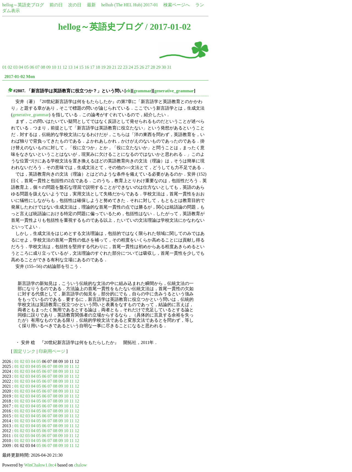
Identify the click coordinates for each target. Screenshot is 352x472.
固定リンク (24, 351)
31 (169, 67)
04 (21, 67)
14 (75, 67)
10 (54, 67)
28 (152, 67)
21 (114, 67)
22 (119, 67)
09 (48, 67)
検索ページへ (176, 4)
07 (37, 67)
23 (125, 67)
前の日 (56, 4)
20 (108, 67)
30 (163, 67)
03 (15, 67)
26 (141, 67)
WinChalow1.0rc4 (40, 465)
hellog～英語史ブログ (23, 4)
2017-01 (150, 4)
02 (10, 67)
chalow (80, 465)
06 (32, 67)
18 (97, 67)
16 (86, 67)
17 (92, 67)
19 (103, 67)
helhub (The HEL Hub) (121, 4)
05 (26, 67)
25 (136, 67)
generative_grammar (174, 90)
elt (128, 90)
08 (43, 67)
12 (64, 67)
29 (158, 67)
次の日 (74, 4)
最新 (91, 4)
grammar (142, 90)
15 (81, 67)
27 (147, 67)
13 (70, 67)
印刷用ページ (52, 351)
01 (4, 67)
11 (59, 67)
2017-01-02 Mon (19, 76)
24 (130, 67)
